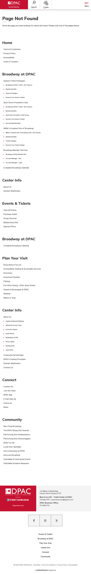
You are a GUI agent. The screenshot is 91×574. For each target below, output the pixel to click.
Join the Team (9, 391)
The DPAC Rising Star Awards (16, 430)
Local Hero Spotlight (12, 447)
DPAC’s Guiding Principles (14, 359)
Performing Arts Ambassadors (16, 434)
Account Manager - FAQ (13, 158)
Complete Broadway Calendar (16, 168)
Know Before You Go (12, 265)
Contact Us (8, 367)
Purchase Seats (10, 214)
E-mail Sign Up (9, 399)
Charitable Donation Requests (16, 463)
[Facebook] (34, 520)
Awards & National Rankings (15, 321)
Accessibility (8, 57)
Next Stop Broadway (12, 426)
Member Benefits (11, 89)
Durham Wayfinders (11, 191)
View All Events (10, 210)
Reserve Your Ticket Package (15, 145)
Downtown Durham (11, 277)
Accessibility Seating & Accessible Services (22, 269)
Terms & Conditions (12, 49)
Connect (9, 380)
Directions (7, 273)
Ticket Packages (11, 141)
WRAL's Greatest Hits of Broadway (18, 128)
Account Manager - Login (14, 162)
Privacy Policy (9, 53)
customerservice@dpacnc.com (62, 500)
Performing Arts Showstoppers (17, 439)
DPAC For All (8, 443)
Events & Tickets (16, 203)
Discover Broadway (11, 455)
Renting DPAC (10, 346)
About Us (7, 187)
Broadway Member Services (15, 150)
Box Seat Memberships (13, 123)
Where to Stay (9, 298)
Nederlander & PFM (12, 337)
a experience (45, 570)
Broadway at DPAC (18, 74)
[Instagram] (45, 520)
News (5, 407)
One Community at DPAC (14, 451)
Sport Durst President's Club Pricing (17, 115)
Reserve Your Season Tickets (15, 97)
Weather (7, 294)
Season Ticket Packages (14, 81)
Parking (6, 281)
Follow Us (7, 403)
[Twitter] (56, 520)
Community (12, 419)
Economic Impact (11, 329)
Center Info (12, 180)
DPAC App (7, 395)
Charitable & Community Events (16, 459)
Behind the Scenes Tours (14, 325)
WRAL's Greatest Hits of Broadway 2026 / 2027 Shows (23, 133)
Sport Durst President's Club (15, 102)
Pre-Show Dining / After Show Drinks (19, 285)
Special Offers (9, 226)
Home (7, 43)
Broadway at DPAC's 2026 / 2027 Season (19, 85)
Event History (10, 333)
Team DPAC (9, 350)
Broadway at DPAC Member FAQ (16, 154)
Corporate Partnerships (13, 355)
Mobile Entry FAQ (10, 222)
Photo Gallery (10, 342)
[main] (45, 247)
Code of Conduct (10, 61)
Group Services (10, 218)
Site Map (37, 565)
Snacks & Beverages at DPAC (16, 289)
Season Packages (12, 93)
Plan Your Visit (15, 258)
